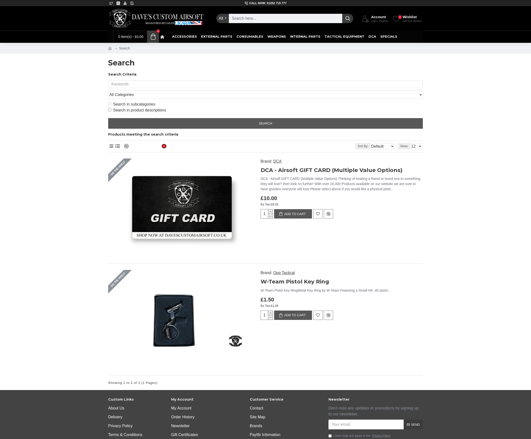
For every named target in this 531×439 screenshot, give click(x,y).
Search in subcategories (131, 95)
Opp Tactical (235, 238)
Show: (406, 137)
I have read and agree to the (359, 376)
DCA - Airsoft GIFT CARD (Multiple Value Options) (282, 160)
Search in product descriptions (137, 101)
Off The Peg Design (209, 430)
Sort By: (359, 137)
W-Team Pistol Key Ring (245, 247)
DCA (228, 152)
